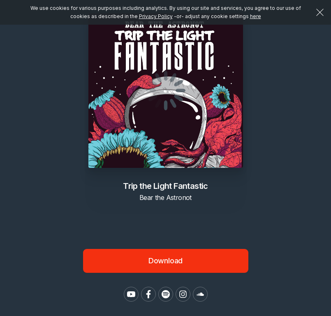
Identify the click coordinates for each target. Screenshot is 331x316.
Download (165, 260)
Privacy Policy (156, 16)
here (255, 16)
